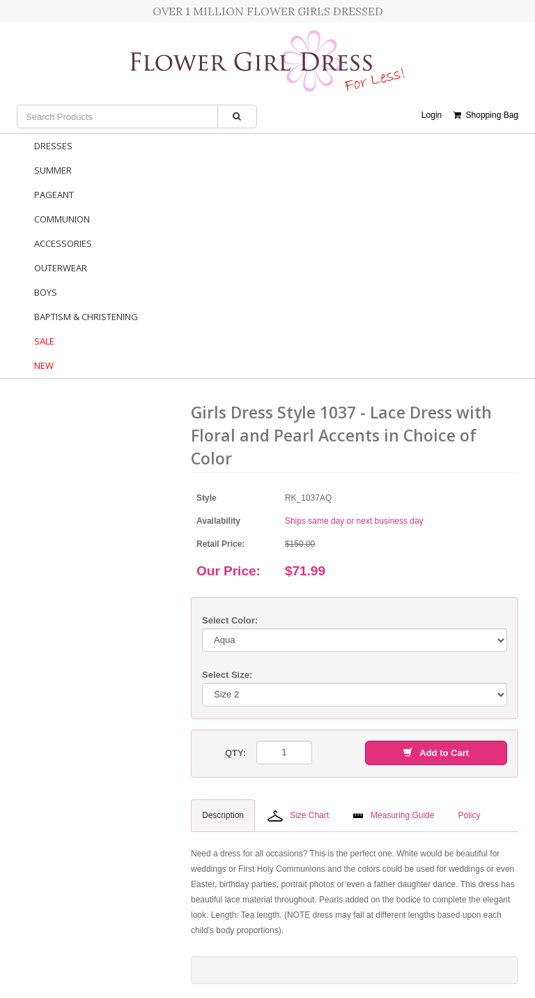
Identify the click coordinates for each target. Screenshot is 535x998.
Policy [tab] (469, 815)
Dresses (53, 145)
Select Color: (230, 620)
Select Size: (227, 675)
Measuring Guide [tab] (393, 815)
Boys (45, 292)
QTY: (235, 753)
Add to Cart (436, 753)
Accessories (63, 243)
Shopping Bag (485, 115)
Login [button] (431, 115)
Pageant (54, 194)
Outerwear (60, 268)
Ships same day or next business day (354, 521)
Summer (53, 170)
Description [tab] (223, 815)
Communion (62, 219)
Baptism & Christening (86, 316)
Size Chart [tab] (298, 816)
